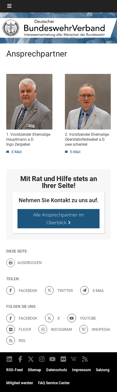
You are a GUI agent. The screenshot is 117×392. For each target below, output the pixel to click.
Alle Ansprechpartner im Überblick (58, 219)
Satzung (103, 370)
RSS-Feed (14, 370)
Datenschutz (56, 370)
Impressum (81, 370)
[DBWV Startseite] (58, 28)
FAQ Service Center (54, 383)
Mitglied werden (19, 383)
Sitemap (34, 370)
